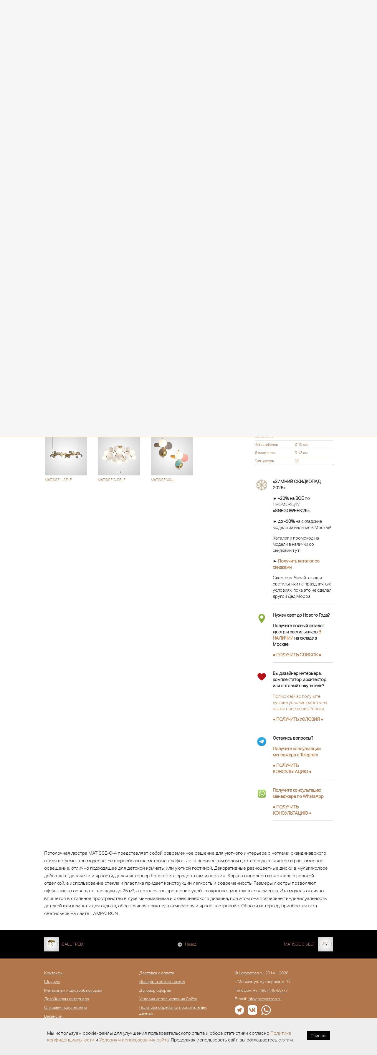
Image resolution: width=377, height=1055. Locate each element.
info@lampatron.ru (265, 998)
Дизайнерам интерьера (66, 998)
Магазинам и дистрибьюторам (73, 990)
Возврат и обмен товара (162, 981)
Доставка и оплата (156, 973)
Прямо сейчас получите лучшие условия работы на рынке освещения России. (300, 702)
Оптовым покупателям (65, 1007)
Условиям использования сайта (134, 1040)
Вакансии (53, 1016)
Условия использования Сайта (168, 998)
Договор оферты (155, 990)
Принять (318, 1035)
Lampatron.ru (251, 973)
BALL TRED (72, 944)
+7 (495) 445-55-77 (270, 990)
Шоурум (52, 981)
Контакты (53, 973)
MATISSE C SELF (299, 944)
